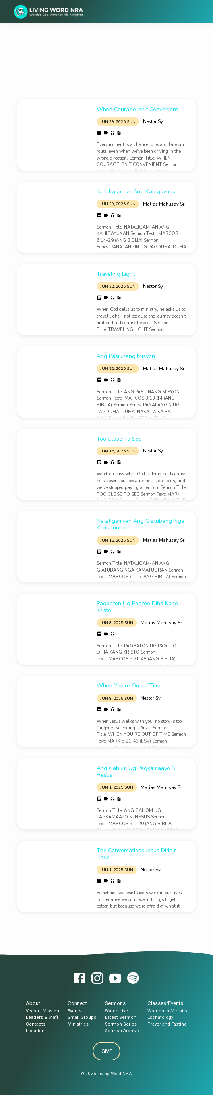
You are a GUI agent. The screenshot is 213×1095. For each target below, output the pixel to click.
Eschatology (160, 1017)
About (33, 1003)
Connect (77, 1003)
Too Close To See (119, 439)
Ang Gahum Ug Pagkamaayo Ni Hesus (137, 771)
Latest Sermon (120, 1017)
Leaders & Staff (42, 1017)
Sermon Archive (122, 1030)
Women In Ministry (167, 1011)
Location (35, 1030)
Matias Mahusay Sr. (164, 204)
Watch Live (116, 1011)
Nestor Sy (153, 121)
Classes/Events (165, 1003)
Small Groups (82, 1017)
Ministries (78, 1024)
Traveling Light (116, 274)
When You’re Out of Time (129, 685)
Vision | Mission (42, 1011)
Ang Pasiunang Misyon (126, 356)
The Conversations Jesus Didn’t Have (136, 854)
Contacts (35, 1024)
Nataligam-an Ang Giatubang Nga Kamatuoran (140, 524)
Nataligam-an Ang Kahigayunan (138, 191)
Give (106, 1051)
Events (74, 1011)
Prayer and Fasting (167, 1024)
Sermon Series (121, 1024)
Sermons (115, 1003)
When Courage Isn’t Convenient (137, 109)
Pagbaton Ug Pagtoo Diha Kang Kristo (137, 607)
